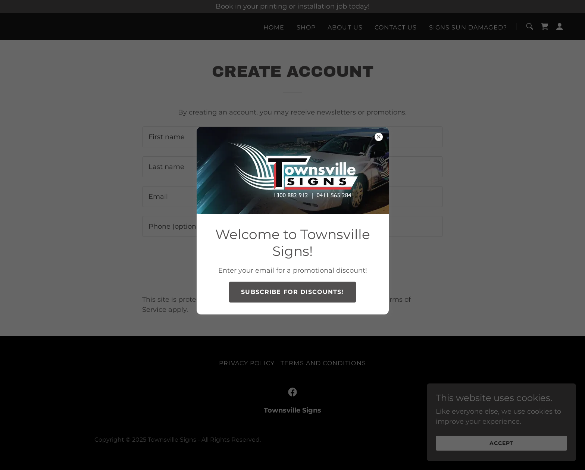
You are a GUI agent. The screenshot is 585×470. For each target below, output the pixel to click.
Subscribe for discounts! (292, 291)
